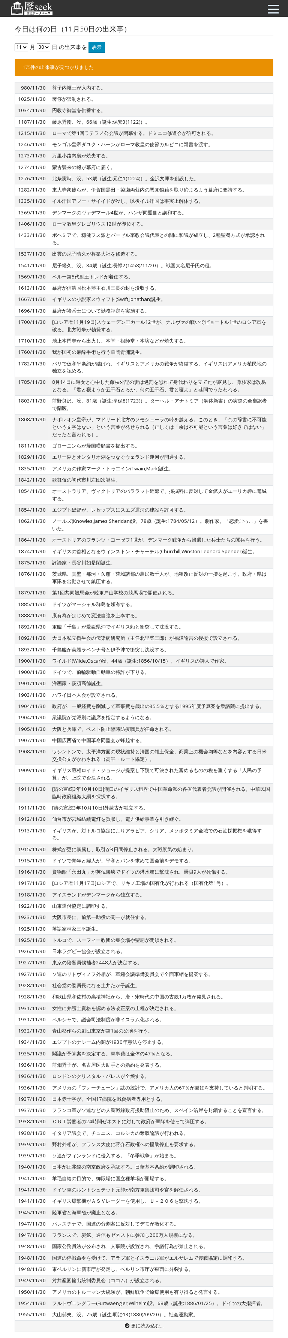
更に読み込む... (144, 1325)
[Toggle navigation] (271, 8)
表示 (97, 47)
